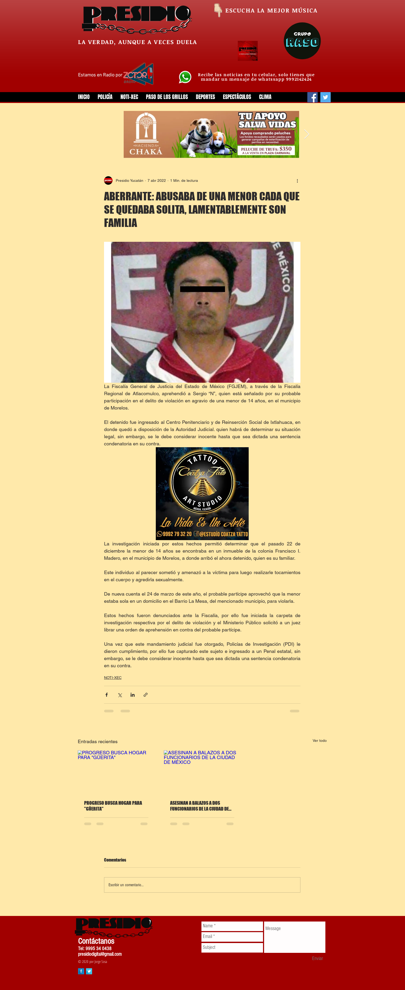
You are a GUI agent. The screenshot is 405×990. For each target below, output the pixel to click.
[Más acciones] (297, 180)
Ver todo (320, 740)
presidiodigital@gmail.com (100, 954)
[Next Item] (307, 134)
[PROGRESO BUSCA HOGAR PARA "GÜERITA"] (116, 772)
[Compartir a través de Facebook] (106, 694)
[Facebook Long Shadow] (81, 971)
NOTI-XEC (113, 677)
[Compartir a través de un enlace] (145, 694)
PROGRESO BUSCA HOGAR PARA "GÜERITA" (113, 806)
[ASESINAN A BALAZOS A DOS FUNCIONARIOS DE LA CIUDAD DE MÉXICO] (202, 772)
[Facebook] (312, 97)
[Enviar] (317, 959)
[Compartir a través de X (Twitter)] (119, 694)
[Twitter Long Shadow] (89, 971)
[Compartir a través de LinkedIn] (132, 694)
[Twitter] (325, 97)
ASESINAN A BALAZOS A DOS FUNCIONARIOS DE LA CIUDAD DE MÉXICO (199, 806)
